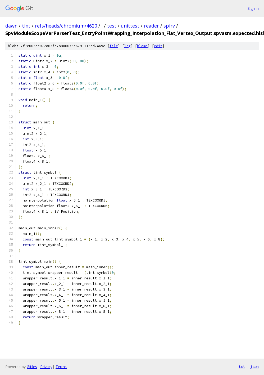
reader (151, 26)
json (254, 366)
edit (158, 46)
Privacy (46, 366)
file (114, 46)
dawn (11, 26)
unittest (130, 26)
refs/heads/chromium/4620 (66, 26)
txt (242, 366)
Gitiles (32, 366)
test (111, 26)
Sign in (253, 8)
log (127, 46)
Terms (61, 366)
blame (142, 46)
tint (26, 26)
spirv (169, 26)
